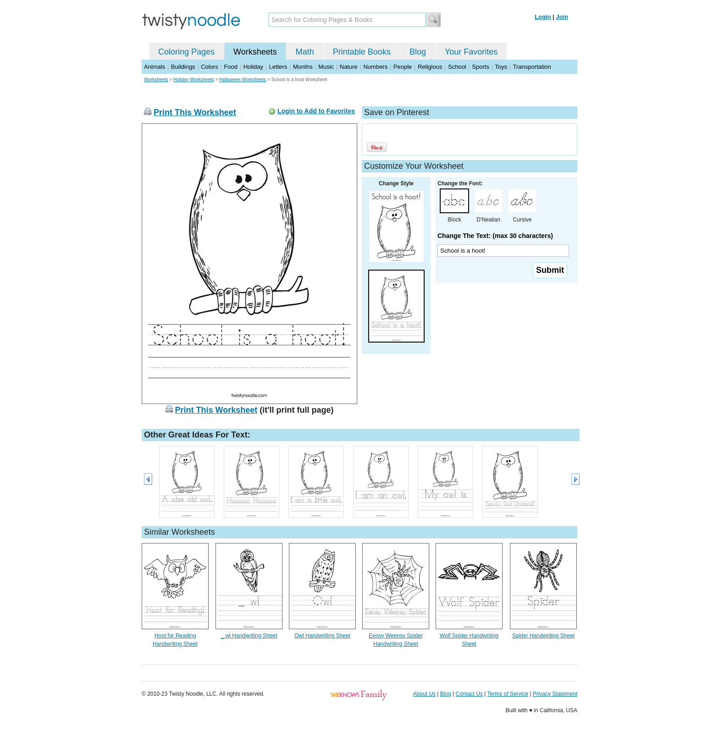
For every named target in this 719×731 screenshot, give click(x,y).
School (457, 66)
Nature (349, 66)
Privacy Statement (555, 694)
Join (562, 16)
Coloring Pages (186, 51)
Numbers (375, 66)
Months (303, 66)
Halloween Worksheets (242, 79)
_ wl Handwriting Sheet (249, 635)
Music (326, 66)
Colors (209, 66)
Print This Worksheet (195, 112)
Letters (278, 66)
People (402, 66)
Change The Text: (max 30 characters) (495, 235)
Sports (480, 66)
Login (543, 16)
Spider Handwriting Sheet (543, 635)
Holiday (253, 66)
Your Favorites (471, 51)
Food (231, 66)
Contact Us (469, 694)
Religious (430, 66)
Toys (501, 66)
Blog (417, 51)
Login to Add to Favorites (316, 111)
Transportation (532, 66)
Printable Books (362, 51)
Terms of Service (507, 694)
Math (305, 51)
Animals (154, 66)
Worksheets (255, 51)
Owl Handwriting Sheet (322, 635)
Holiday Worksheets (193, 79)
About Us (424, 694)
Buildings (183, 66)
